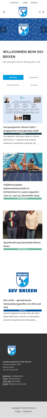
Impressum (27, 411)
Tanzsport (33, 85)
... (37, 143)
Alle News (13, 77)
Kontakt (34, 3)
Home (25, 3)
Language (15, 2)
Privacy (18, 411)
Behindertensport (13, 85)
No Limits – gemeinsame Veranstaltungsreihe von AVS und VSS (22, 304)
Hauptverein (33, 77)
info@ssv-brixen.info (17, 384)
